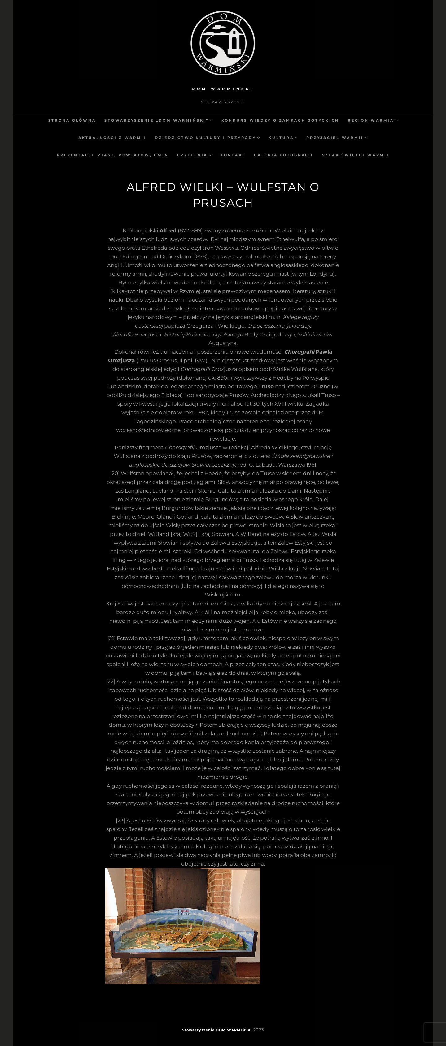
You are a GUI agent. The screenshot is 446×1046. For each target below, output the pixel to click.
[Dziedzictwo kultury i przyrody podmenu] (258, 137)
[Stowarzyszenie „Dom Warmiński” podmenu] (211, 120)
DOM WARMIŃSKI (223, 89)
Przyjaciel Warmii (335, 138)
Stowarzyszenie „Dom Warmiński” (156, 120)
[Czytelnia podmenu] (210, 154)
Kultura (281, 138)
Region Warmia (371, 120)
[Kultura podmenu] (296, 137)
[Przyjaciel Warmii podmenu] (366, 137)
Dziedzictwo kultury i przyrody (205, 138)
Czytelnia (192, 155)
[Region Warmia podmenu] (396, 120)
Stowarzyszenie (198, 1030)
